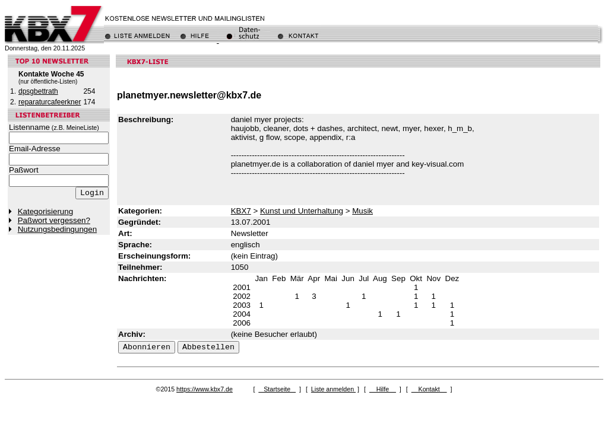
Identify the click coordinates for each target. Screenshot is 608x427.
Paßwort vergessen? (54, 220)
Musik (362, 210)
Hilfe (382, 389)
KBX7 (241, 210)
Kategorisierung (45, 211)
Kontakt (429, 389)
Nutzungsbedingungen (57, 229)
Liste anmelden (333, 389)
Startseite (277, 389)
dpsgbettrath (38, 91)
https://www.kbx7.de (204, 389)
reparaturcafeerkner (49, 102)
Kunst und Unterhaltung (301, 210)
